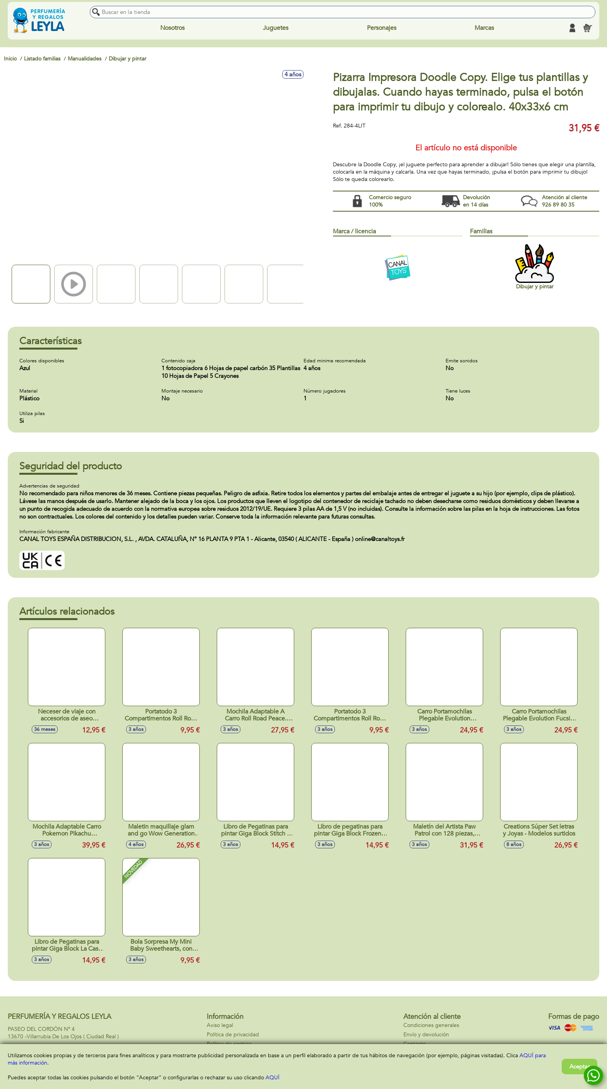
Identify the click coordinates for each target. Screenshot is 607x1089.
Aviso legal (220, 1025)
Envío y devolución (426, 1034)
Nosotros (172, 28)
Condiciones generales (431, 1025)
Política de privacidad (233, 1034)
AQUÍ (272, 1077)
